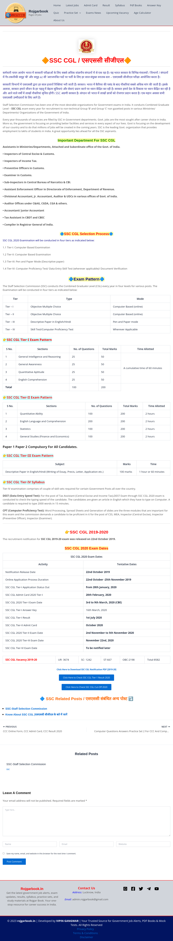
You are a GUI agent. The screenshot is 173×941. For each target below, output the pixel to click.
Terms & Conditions (85, 932)
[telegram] (149, 888)
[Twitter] (141, 888)
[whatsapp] (125, 888)
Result (106, 5)
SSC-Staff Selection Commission (31, 708)
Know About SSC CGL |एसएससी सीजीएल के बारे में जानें (44, 714)
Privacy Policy (85, 928)
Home (57, 5)
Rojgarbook (38, 11)
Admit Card (90, 5)
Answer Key (154, 5)
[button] (79, 13)
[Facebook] (133, 888)
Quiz (56, 13)
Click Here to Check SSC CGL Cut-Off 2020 (86, 687)
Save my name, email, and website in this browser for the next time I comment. (41, 852)
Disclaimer (86, 936)
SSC (8, 768)
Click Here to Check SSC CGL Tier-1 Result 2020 (86, 677)
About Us (58, 20)
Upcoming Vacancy (117, 13)
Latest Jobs (72, 5)
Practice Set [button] (72, 13)
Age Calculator (142, 13)
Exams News (93, 13)
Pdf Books (136, 5)
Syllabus (120, 5)
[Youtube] (156, 888)
